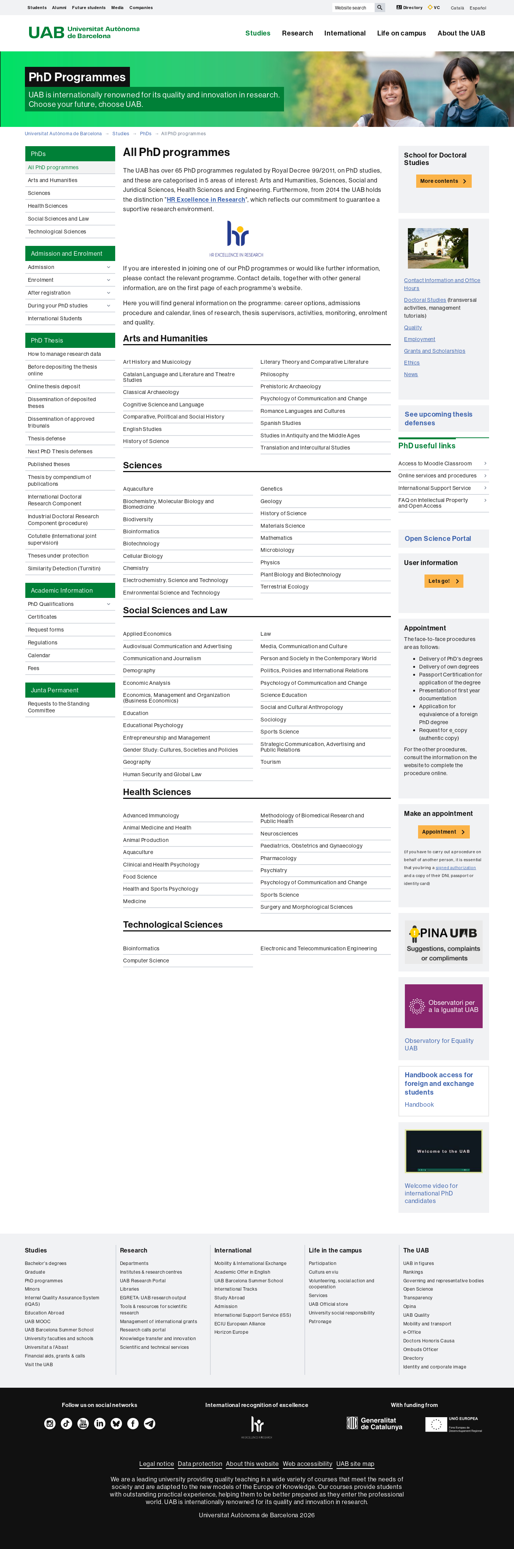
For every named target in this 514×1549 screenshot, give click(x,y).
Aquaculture (138, 488)
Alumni (59, 7)
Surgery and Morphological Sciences (307, 906)
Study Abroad (230, 1297)
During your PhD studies (70, 305)
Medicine (134, 901)
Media (117, 7)
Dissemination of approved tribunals (61, 422)
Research (297, 33)
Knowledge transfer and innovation (158, 1338)
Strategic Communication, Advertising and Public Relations (313, 747)
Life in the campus (335, 1250)
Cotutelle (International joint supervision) (62, 539)
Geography (137, 761)
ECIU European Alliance (240, 1324)
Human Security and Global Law (162, 774)
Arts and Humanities (53, 180)
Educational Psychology (153, 725)
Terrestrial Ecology (285, 586)
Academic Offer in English (242, 1272)
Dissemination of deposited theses (62, 402)
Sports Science (280, 731)
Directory (410, 7)
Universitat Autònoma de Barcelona (63, 133)
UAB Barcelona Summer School (59, 1330)
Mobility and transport (427, 1324)
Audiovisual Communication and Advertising (177, 646)
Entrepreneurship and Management (166, 737)
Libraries (129, 1289)
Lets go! (439, 581)
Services (318, 1295)
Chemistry (136, 568)
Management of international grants (159, 1321)
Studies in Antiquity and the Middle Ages (310, 435)
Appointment (439, 831)
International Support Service (442, 488)
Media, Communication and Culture (304, 646)
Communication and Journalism (162, 658)
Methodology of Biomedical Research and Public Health (312, 818)
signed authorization (456, 867)
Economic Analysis (147, 683)
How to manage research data (65, 354)
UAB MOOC (38, 1321)
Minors (32, 1289)
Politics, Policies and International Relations (315, 670)
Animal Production (146, 840)
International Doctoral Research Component (55, 500)
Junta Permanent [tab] (55, 690)
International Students (55, 318)
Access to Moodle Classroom (442, 463)
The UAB (416, 1250)
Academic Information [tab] (62, 590)
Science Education (284, 695)
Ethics (412, 362)
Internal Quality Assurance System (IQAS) (62, 1301)
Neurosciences (279, 833)
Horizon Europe (232, 1332)
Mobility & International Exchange (251, 1263)
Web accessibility (308, 1463)
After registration (70, 292)
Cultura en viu (323, 1272)
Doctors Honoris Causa (429, 1341)
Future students (89, 7)
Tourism (271, 761)
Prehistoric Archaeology (291, 386)
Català (458, 7)
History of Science (146, 441)
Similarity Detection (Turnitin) (64, 568)
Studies (258, 33)
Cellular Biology (143, 556)
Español (478, 7)
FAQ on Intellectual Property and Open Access (442, 503)
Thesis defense (47, 438)
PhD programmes (44, 1280)
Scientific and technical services (154, 1347)
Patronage (320, 1321)
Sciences (39, 193)
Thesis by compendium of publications (59, 480)
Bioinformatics (141, 531)
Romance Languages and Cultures (303, 411)
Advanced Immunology (151, 815)
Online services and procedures (442, 475)
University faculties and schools (59, 1338)
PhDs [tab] (38, 154)
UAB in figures (418, 1263)
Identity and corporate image (434, 1367)
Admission (70, 267)
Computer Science (146, 960)
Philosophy (275, 374)
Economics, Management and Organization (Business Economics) (176, 698)
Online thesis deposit (54, 386)
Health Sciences (48, 205)
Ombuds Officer (420, 1349)
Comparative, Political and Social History (174, 416)
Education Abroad (45, 1313)
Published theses (49, 464)
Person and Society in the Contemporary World (319, 658)
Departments (134, 1263)
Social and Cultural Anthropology (302, 707)
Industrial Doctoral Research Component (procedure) (63, 520)
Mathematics (277, 537)
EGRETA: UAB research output (153, 1297)
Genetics (271, 488)
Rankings (413, 1272)
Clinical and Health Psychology (161, 864)
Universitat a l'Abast (47, 1347)
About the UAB (461, 33)
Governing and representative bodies (443, 1280)
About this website (252, 1463)
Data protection (200, 1463)
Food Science (140, 876)
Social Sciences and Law (58, 218)
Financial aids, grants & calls (55, 1356)
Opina (409, 1306)
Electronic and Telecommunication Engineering (319, 948)
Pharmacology (279, 858)
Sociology (273, 719)
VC (434, 7)
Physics (270, 562)
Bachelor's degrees (46, 1263)
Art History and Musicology (157, 361)
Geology (271, 501)
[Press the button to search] (380, 7)
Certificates (42, 616)
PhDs (145, 133)
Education (135, 713)
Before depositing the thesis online (62, 370)
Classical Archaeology (151, 392)
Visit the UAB (39, 1364)
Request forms (46, 629)
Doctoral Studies (425, 300)
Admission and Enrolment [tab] (67, 253)
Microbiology (278, 550)
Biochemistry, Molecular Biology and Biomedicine (168, 504)
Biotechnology (141, 543)
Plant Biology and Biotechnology (301, 574)
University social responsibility (342, 1313)
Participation (322, 1263)
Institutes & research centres (151, 1272)
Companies (141, 7)
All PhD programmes (53, 167)
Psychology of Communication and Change (314, 398)
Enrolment (70, 279)
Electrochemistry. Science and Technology (175, 580)
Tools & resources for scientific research (154, 1309)
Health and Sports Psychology (160, 888)
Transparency (418, 1297)
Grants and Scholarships (434, 350)
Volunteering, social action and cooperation (342, 1284)
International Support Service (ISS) (253, 1315)
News (411, 374)
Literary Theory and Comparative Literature (315, 361)
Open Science (418, 1289)
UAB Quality (416, 1315)
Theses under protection (58, 555)
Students (37, 7)
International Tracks (236, 1289)
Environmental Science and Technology (171, 592)
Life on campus (401, 33)
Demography (139, 670)
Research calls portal (143, 1330)
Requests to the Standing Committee (59, 707)
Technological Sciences (57, 231)
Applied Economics (147, 633)
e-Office (412, 1332)
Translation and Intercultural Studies (305, 447)
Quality (413, 327)
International (345, 33)
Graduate (35, 1272)
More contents (439, 181)
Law (266, 633)
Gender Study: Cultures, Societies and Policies (180, 749)
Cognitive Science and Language (163, 404)
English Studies (142, 429)
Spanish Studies (281, 423)
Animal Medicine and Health (157, 827)
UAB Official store (328, 1304)
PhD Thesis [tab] (47, 340)
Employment (419, 339)
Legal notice (156, 1463)
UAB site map (355, 1463)
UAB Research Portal (143, 1280)
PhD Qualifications (70, 604)
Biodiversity (138, 519)
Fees (34, 668)
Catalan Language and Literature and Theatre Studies (179, 377)
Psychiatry (274, 870)
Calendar (39, 655)
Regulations (43, 642)
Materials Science (283, 525)
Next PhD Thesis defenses (60, 451)
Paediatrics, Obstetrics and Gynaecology (312, 845)
